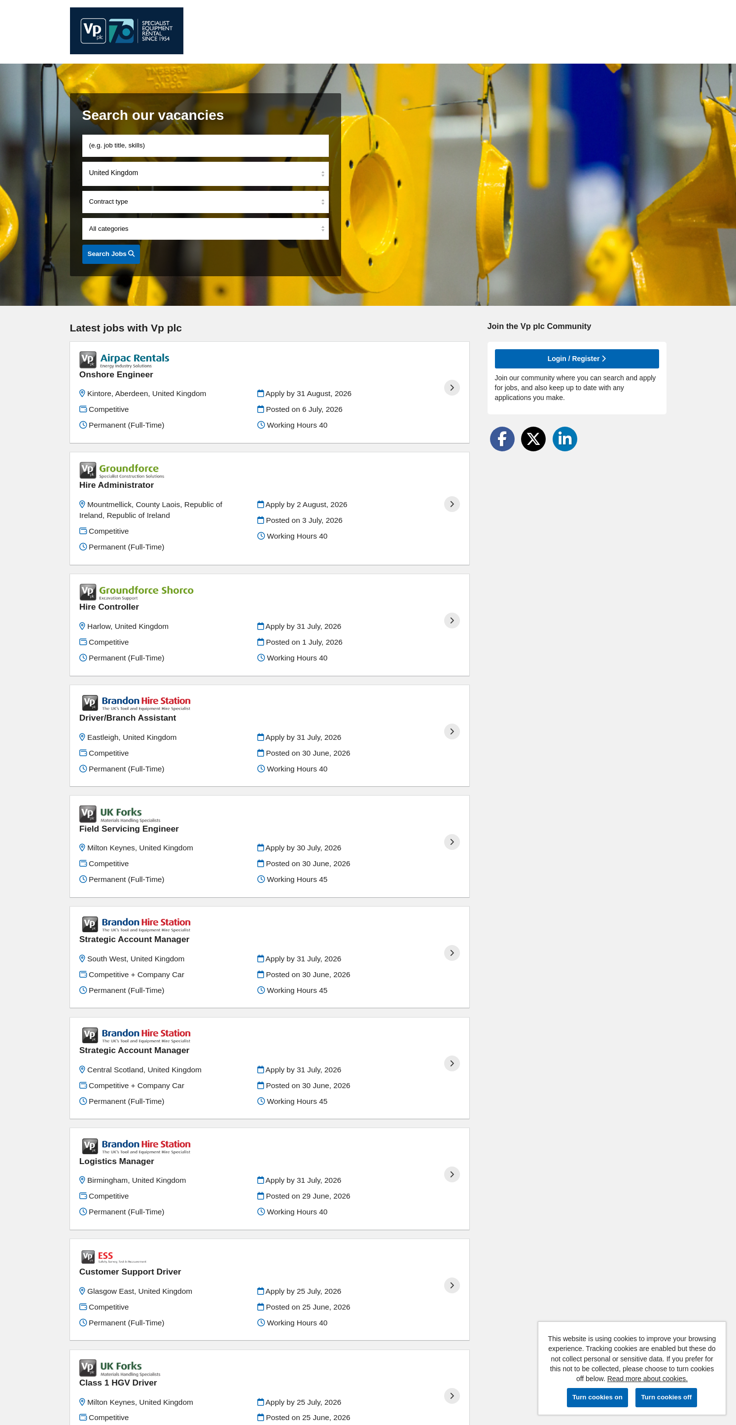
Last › (455, 1347)
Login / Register (577, 359)
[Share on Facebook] (502, 439)
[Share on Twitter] (533, 439)
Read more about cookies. (647, 1379)
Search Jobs (111, 253)
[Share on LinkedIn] (565, 439)
